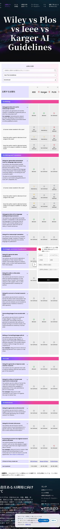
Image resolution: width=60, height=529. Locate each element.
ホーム (0, 5)
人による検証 (16, 5)
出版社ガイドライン (8, 5)
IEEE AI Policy (33, 461)
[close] (37, 87)
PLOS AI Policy (54, 461)
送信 (48, 280)
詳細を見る (28, 524)
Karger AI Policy (44, 461)
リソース (44, 5)
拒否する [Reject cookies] (54, 520)
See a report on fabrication (17, 454)
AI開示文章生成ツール (24, 5)
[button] (15, 114)
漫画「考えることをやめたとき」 (54, 5)
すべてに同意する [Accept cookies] (43, 520)
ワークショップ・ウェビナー (35, 5)
